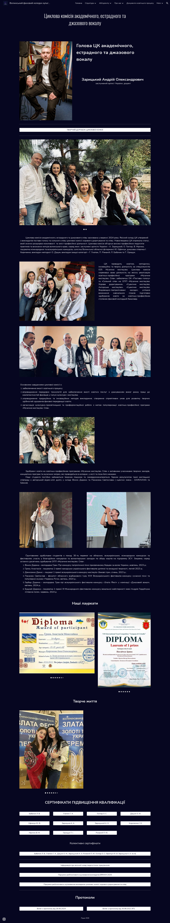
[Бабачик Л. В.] (34, 814)
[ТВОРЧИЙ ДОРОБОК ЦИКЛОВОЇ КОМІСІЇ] (85, 130)
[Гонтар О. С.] (102, 814)
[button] (167, 3)
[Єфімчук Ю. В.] (34, 823)
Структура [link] (89, 3)
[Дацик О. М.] (136, 814)
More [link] (159, 3)
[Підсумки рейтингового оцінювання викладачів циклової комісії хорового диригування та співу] (85, 884)
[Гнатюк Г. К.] (68, 814)
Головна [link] (78, 3)
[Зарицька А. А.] (68, 823)
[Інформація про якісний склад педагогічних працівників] (85, 865)
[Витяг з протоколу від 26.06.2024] (51, 909)
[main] (85, 19)
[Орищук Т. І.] (68, 833)
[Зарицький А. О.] (102, 823)
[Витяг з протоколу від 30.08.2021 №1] (119, 909)
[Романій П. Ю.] (102, 833)
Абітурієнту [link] (104, 3)
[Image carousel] (85, 184)
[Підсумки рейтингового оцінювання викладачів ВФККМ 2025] (85, 875)
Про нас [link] (117, 3)
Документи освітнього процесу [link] (140, 3)
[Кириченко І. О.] (136, 823)
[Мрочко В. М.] (34, 833)
